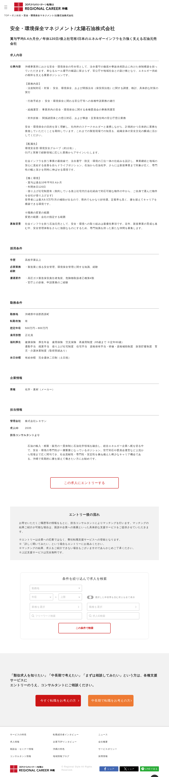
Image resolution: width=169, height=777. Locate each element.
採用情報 (103, 756)
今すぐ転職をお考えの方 (58, 700)
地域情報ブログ (61, 756)
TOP (6, 15)
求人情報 (14, 742)
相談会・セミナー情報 (22, 749)
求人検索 (16, 15)
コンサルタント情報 (20, 756)
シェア (110, 769)
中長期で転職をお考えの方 (110, 700)
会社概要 (103, 742)
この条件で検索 (84, 628)
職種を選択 (96, 606)
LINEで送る (151, 769)
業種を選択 (38, 606)
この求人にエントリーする (84, 483)
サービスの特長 (18, 734)
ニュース (103, 734)
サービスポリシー (107, 749)
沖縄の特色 (59, 749)
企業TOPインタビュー (65, 742)
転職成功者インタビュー (66, 734)
